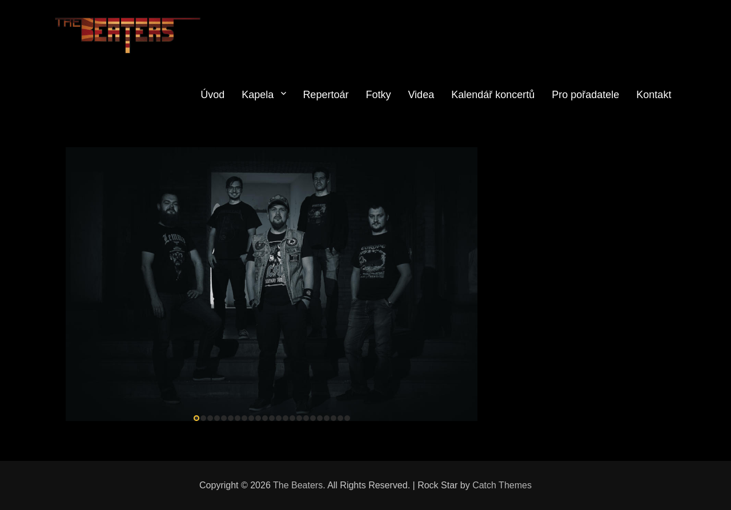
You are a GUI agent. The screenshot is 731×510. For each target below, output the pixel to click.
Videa (421, 94)
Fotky (378, 94)
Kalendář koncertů (493, 94)
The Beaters (298, 485)
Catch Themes (502, 485)
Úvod (212, 94)
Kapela (258, 94)
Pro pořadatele (585, 94)
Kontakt (653, 94)
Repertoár (325, 94)
